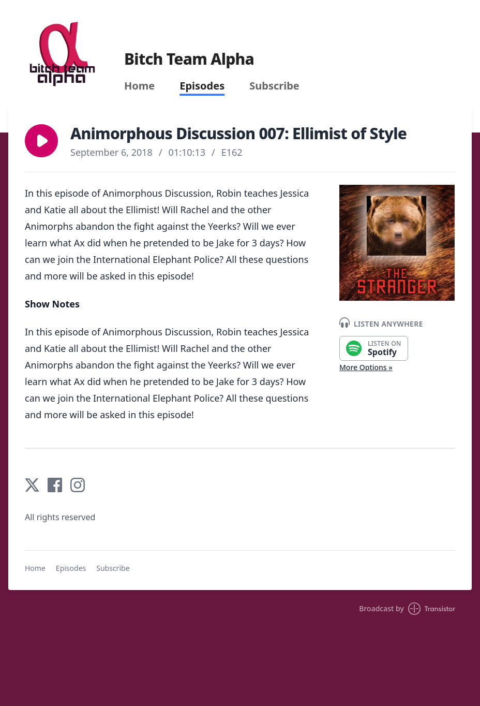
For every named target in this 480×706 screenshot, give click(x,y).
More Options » (366, 367)
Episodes (201, 86)
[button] (41, 140)
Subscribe (274, 86)
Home (139, 86)
